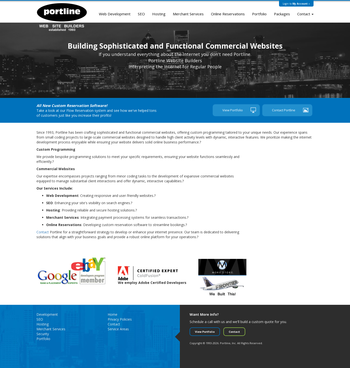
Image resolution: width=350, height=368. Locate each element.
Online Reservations (228, 13)
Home (112, 314)
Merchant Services (188, 13)
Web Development (115, 13)
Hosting (159, 13)
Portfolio (259, 13)
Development (47, 314)
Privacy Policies (120, 319)
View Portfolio (232, 110)
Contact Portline (283, 110)
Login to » (296, 3)
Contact (305, 13)
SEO (141, 13)
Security (42, 334)
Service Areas (118, 329)
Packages (282, 13)
